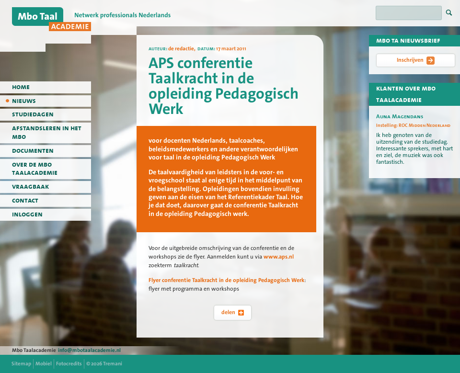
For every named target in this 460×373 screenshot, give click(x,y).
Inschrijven (416, 60)
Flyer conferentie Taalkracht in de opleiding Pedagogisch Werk (226, 280)
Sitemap (21, 363)
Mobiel (43, 363)
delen (232, 312)
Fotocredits (69, 363)
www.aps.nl (279, 256)
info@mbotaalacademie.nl (89, 350)
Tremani (112, 363)
